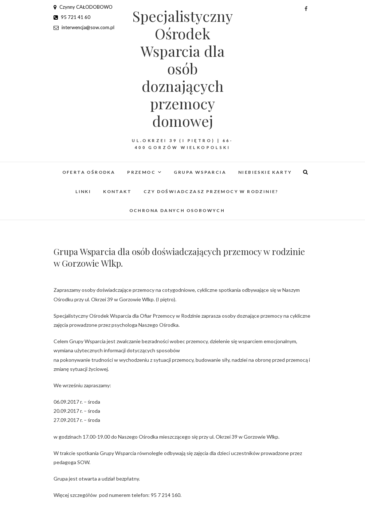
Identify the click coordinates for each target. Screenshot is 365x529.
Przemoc (141, 172)
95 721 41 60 (72, 17)
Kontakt (117, 191)
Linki (83, 191)
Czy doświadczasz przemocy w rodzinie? (211, 191)
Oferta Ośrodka (88, 172)
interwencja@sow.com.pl (84, 27)
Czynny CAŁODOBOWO (83, 7)
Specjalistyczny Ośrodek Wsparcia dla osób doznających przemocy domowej (182, 68)
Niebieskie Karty (265, 172)
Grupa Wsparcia (200, 172)
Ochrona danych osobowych (177, 210)
